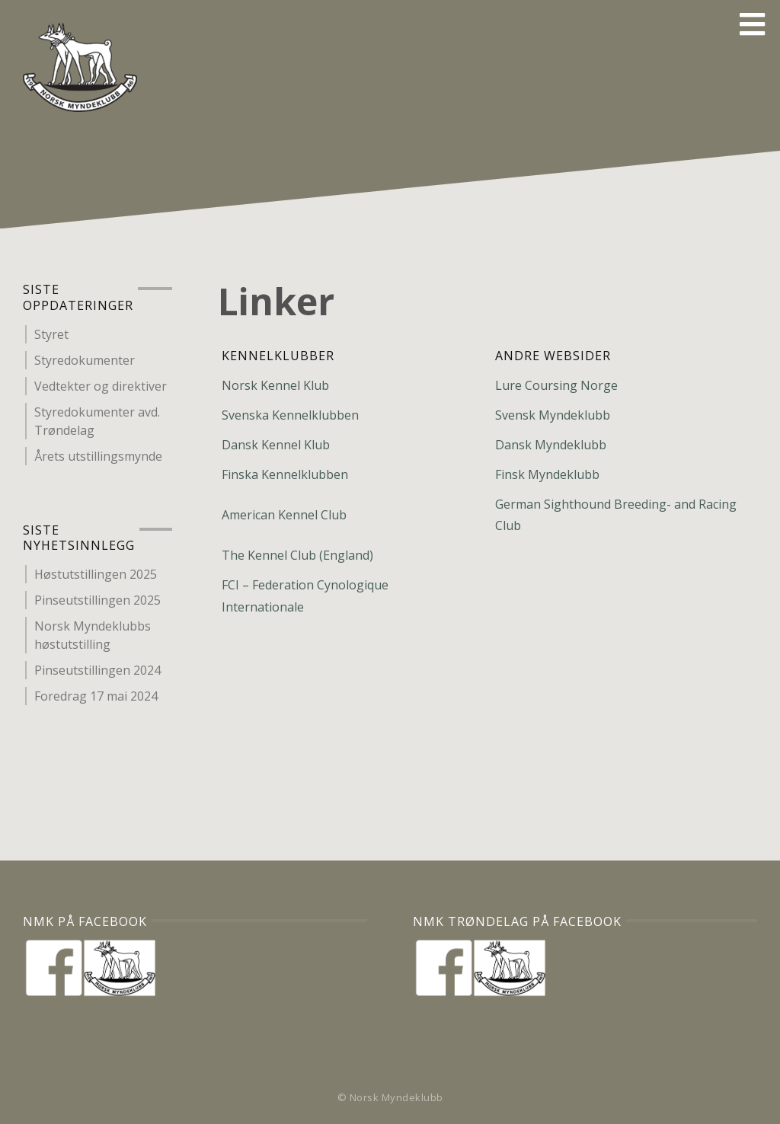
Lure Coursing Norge (556, 385)
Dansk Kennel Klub (276, 444)
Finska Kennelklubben (285, 474)
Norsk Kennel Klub (275, 385)
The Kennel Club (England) (297, 555)
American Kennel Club (284, 514)
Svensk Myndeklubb (552, 415)
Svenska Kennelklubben (290, 415)
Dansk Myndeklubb (550, 444)
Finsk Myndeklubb (547, 474)
